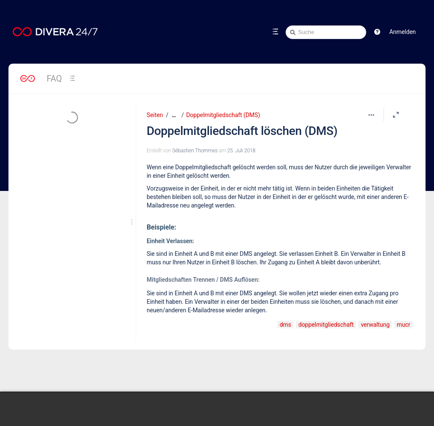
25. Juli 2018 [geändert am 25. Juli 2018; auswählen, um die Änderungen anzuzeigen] (241, 151)
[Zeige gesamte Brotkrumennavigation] (173, 115)
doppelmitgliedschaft (326, 324)
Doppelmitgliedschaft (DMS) (223, 115)
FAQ (54, 78)
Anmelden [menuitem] (402, 31)
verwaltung (375, 324)
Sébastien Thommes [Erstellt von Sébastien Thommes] (194, 151)
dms (285, 324)
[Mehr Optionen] (371, 115)
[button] (377, 32)
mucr (403, 324)
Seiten (155, 115)
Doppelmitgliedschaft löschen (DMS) (242, 131)
